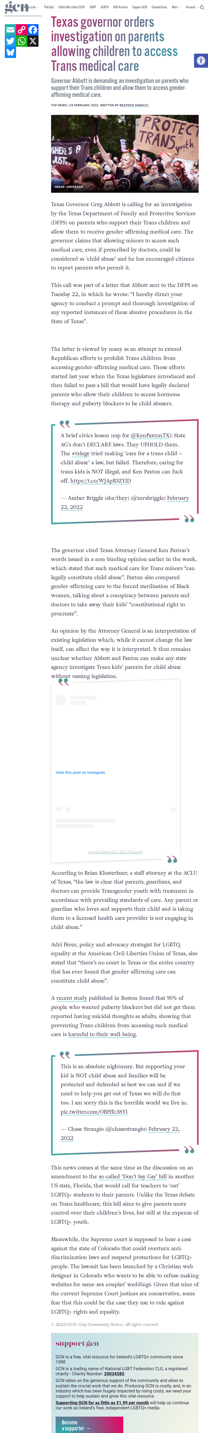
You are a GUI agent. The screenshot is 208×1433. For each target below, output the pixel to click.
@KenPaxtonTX (150, 435)
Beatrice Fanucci (134, 105)
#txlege (81, 453)
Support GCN (139, 7)
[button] (201, 61)
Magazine (30, 7)
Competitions (159, 7)
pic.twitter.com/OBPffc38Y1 (94, 1111)
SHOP (93, 7)
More (175, 7)
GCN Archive (120, 7)
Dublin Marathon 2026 (72, 7)
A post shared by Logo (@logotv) (115, 851)
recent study (71, 998)
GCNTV (105, 7)
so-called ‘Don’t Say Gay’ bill (133, 1176)
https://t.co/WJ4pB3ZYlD (100, 480)
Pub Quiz (49, 7)
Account (190, 7)
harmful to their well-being (102, 1034)
